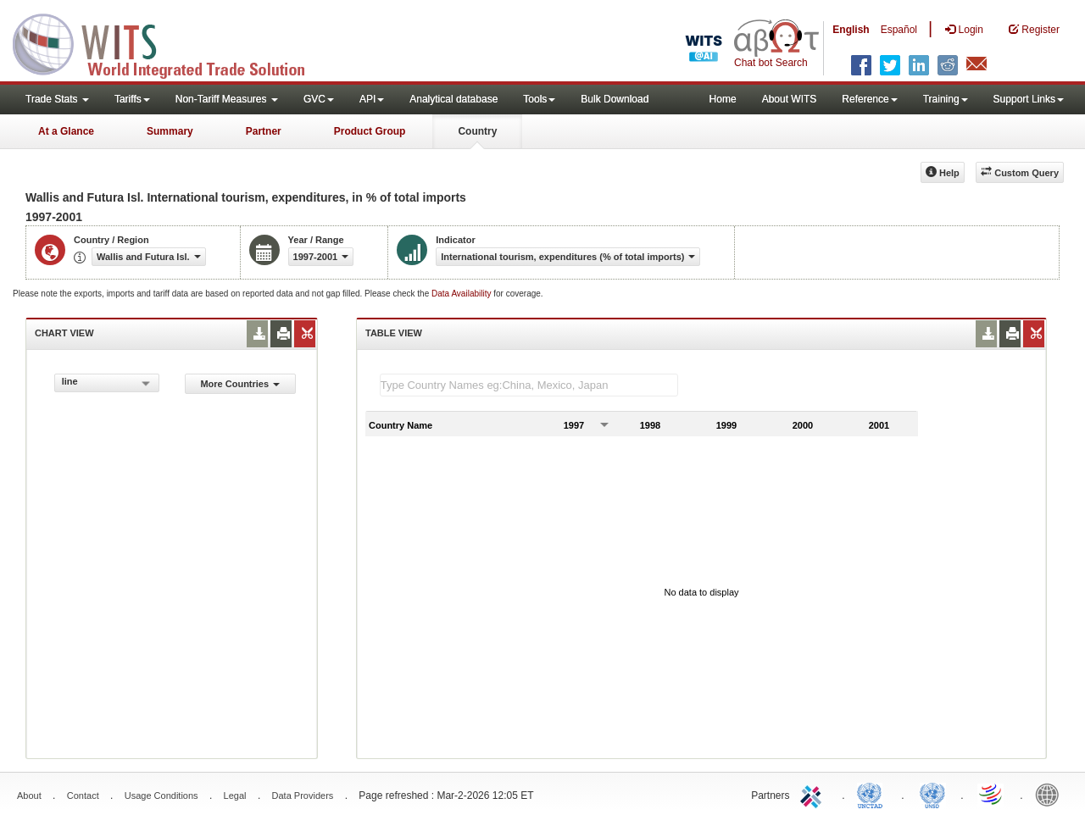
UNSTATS (932, 794)
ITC (814, 794)
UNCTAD (873, 794)
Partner (263, 131)
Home (723, 99)
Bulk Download (614, 99)
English (850, 30)
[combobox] (106, 383)
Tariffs (132, 99)
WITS (169, 42)
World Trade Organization (992, 794)
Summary (170, 131)
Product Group (370, 131)
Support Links (1028, 99)
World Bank (1051, 794)
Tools (539, 99)
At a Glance (66, 131)
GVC (318, 99)
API (371, 99)
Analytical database (453, 99)
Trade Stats (57, 99)
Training (945, 99)
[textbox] (529, 385)
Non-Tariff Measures (226, 99)
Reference (869, 99)
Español (899, 30)
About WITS (789, 99)
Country (477, 131)
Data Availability (462, 293)
